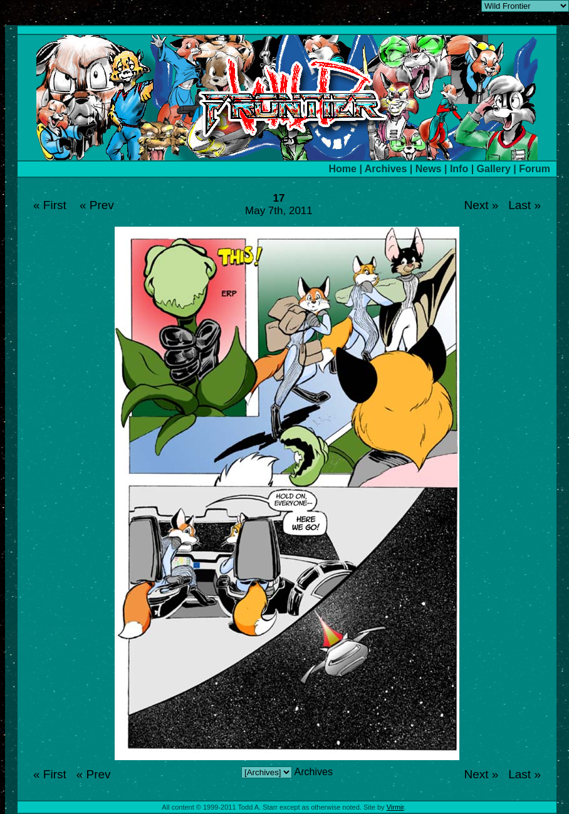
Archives (386, 168)
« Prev (97, 205)
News (428, 168)
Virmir (395, 807)
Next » (481, 205)
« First (49, 205)
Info (459, 168)
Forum (534, 168)
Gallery (494, 168)
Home (343, 168)
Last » (524, 205)
